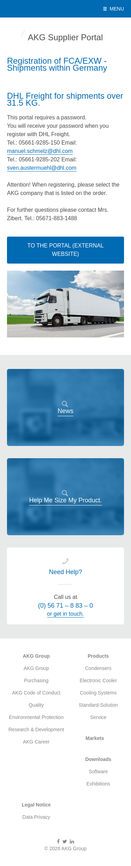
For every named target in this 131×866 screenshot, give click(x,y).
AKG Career (36, 742)
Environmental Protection (36, 717)
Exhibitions (98, 784)
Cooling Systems (98, 693)
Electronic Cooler (98, 680)
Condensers (98, 668)
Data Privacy (36, 817)
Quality (36, 705)
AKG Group (35, 9)
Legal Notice (36, 805)
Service (98, 717)
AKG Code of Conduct (36, 693)
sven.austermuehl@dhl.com (42, 168)
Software (98, 771)
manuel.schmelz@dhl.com (40, 151)
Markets (95, 738)
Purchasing (36, 680)
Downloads (98, 759)
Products (98, 656)
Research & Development (36, 729)
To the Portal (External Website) (65, 250)
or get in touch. (65, 614)
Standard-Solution (98, 705)
